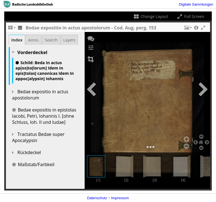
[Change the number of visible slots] (11, 29)
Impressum (120, 198)
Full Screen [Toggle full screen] (190, 16)
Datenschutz (97, 198)
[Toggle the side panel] (20, 29)
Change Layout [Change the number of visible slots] (150, 16)
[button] (187, 29)
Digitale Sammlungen (196, 4)
